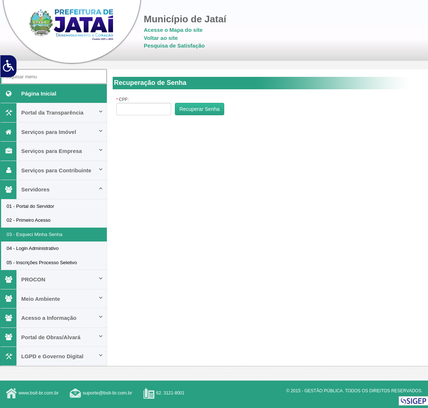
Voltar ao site (161, 38)
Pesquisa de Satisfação (174, 45)
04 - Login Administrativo (33, 248)
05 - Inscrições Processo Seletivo (42, 262)
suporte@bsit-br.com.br (107, 393)
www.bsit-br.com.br (39, 393)
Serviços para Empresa (52, 151)
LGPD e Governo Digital (52, 356)
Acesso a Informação (52, 317)
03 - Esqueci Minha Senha (34, 234)
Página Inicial (28, 93)
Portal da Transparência (52, 112)
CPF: (122, 99)
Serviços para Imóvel (52, 132)
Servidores (52, 189)
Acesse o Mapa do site (173, 30)
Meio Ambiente (52, 298)
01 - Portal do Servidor (30, 206)
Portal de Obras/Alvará (52, 337)
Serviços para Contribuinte (52, 170)
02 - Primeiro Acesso (28, 220)
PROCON (52, 279)
